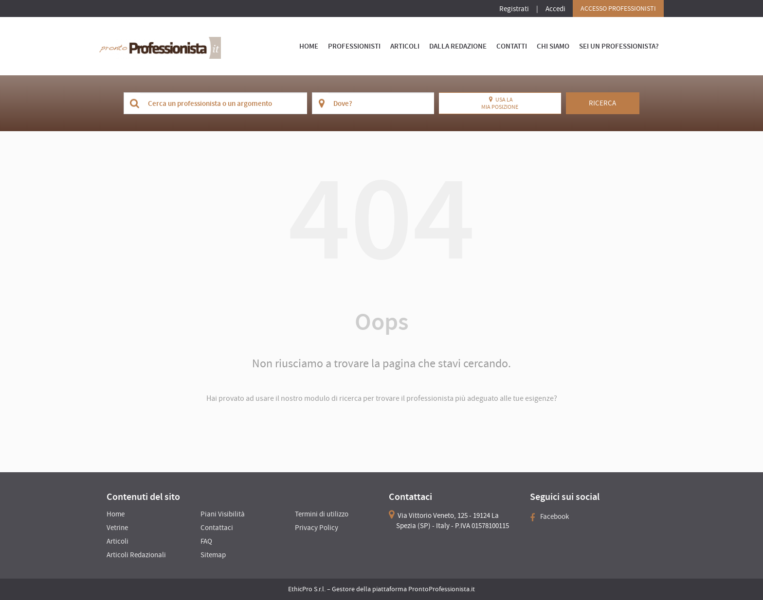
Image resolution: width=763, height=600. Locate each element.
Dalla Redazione (458, 46)
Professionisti (354, 46)
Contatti (511, 46)
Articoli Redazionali (136, 554)
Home (308, 46)
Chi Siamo (553, 46)
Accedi (555, 8)
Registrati (514, 8)
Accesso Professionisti (618, 8)
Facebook (549, 516)
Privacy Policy (316, 527)
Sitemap (213, 554)
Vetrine (117, 527)
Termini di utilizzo (321, 513)
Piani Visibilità (222, 513)
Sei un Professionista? (619, 46)
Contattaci (216, 527)
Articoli (404, 46)
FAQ (206, 541)
